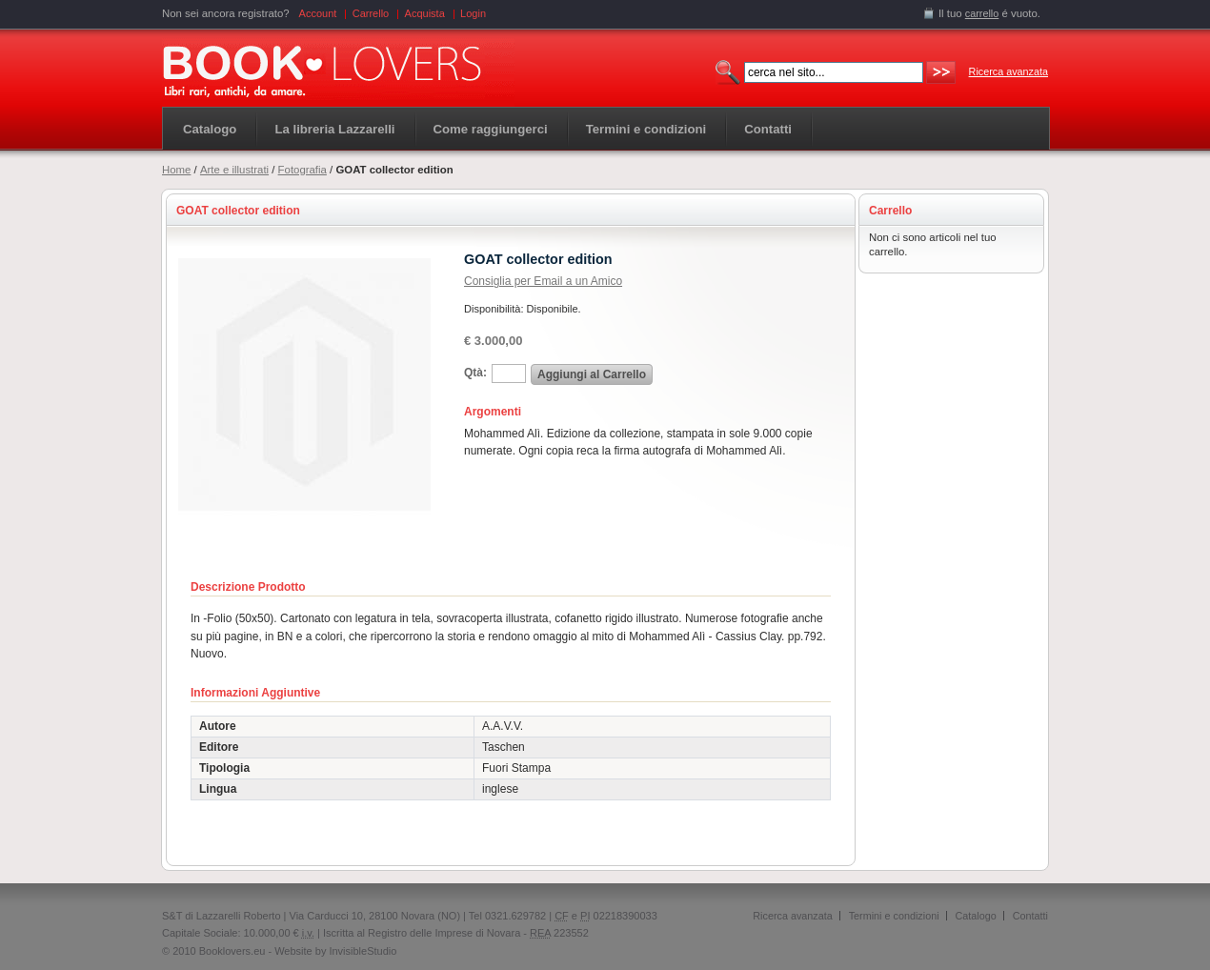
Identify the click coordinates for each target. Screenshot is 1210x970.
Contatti (1030, 915)
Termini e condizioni (894, 915)
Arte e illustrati (234, 169)
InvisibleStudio (362, 951)
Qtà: (475, 372)
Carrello (371, 13)
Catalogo (209, 129)
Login (473, 13)
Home (176, 169)
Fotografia (302, 169)
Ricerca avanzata (1008, 71)
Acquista (425, 13)
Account (318, 13)
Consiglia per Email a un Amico (543, 281)
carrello (982, 13)
